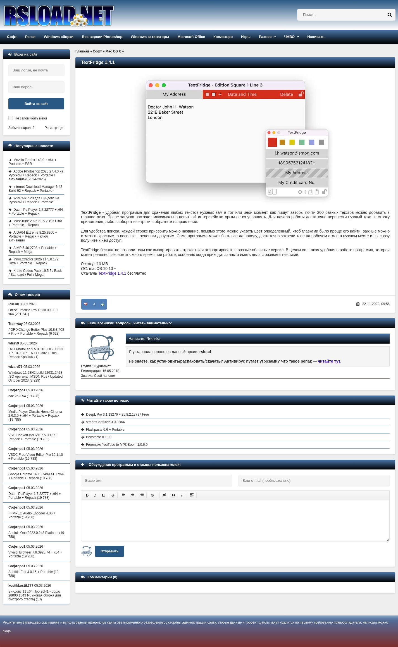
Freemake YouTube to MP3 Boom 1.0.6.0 (116, 445)
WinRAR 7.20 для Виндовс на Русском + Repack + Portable (34, 200)
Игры (246, 37)
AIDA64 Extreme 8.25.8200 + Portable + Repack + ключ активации (33, 236)
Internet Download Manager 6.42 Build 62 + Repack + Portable (35, 189)
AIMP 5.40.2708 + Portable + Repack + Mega (33, 250)
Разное (265, 37)
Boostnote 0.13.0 (98, 437)
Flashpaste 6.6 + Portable (105, 430)
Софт (12, 37)
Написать (315, 37)
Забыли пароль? (21, 128)
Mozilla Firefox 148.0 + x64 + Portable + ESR (32, 162)
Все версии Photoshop (102, 37)
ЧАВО (289, 37)
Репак (30, 37)
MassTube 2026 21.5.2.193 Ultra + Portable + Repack (35, 223)
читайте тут (329, 361)
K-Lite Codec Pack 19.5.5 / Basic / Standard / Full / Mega (35, 273)
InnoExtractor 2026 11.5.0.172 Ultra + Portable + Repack (33, 261)
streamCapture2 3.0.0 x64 (105, 422)
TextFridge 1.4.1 (112, 273)
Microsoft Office (191, 37)
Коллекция (223, 37)
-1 (94, 304)
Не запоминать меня (31, 118)
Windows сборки (58, 37)
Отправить (109, 551)
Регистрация (54, 128)
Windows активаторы (150, 37)
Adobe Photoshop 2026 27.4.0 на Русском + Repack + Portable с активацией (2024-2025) (36, 175)
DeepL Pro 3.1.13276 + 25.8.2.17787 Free (117, 414)
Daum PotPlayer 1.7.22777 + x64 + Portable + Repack (36, 211)
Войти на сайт (36, 104)
